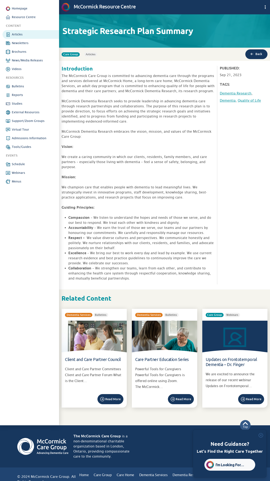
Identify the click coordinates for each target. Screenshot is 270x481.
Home (84, 475)
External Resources (25, 112)
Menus (16, 181)
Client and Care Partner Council (93, 359)
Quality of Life (249, 101)
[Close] (261, 435)
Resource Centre (24, 17)
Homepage (19, 8)
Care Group (103, 475)
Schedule (18, 164)
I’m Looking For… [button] (230, 465)
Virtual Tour (20, 129)
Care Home (125, 475)
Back (256, 54)
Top (245, 425)
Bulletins (18, 86)
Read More (113, 399)
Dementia (228, 101)
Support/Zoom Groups (28, 121)
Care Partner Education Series (162, 359)
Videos (17, 69)
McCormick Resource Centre (99, 6)
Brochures (19, 51)
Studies (17, 103)
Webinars (18, 172)
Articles (17, 34)
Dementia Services (153, 475)
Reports (17, 95)
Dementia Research (235, 93)
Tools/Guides (21, 147)
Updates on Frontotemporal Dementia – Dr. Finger (231, 362)
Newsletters (20, 43)
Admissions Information (29, 138)
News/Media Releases (27, 60)
